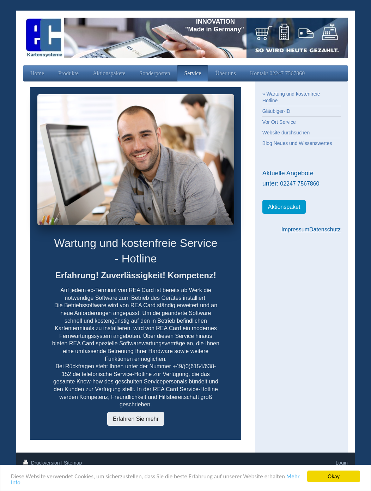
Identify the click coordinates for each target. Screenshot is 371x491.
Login (342, 463)
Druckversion (42, 463)
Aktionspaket (284, 207)
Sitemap (73, 463)
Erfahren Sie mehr (136, 419)
